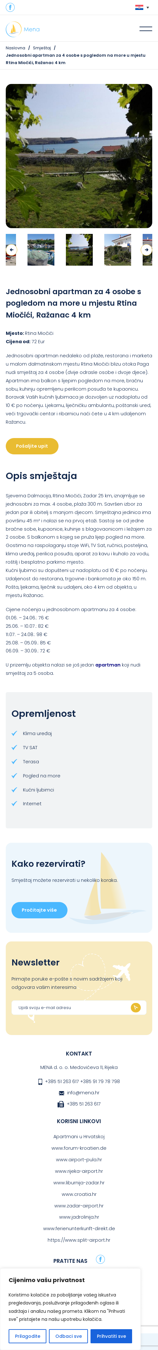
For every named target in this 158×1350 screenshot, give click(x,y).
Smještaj (42, 48)
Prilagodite (27, 1336)
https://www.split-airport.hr (79, 1240)
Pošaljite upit (32, 446)
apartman (108, 665)
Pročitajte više (39, 910)
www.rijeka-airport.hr (79, 1171)
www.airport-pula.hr (79, 1159)
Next (146, 250)
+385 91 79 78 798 (100, 1081)
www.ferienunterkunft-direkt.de (79, 1228)
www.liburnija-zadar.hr (79, 1183)
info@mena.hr (83, 1092)
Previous (11, 250)
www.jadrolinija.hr (79, 1217)
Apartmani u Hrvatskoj (79, 1136)
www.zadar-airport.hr (79, 1206)
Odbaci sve (68, 1336)
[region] (70, 1309)
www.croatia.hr (79, 1194)
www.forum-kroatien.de (79, 1148)
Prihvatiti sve (111, 1336)
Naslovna (15, 48)
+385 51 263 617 (62, 1081)
